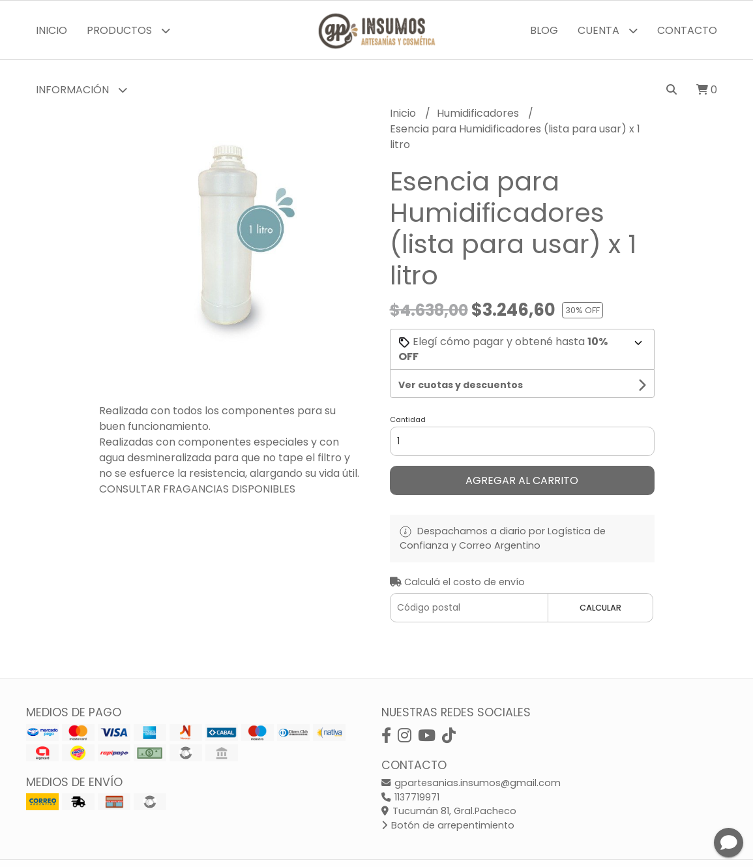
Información (81, 89)
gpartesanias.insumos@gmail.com (471, 782)
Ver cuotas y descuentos (460, 384)
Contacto (687, 30)
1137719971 (410, 797)
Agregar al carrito (521, 480)
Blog (544, 30)
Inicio (51, 30)
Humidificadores (479, 113)
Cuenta (608, 30)
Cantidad (408, 419)
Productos (128, 30)
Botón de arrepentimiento (447, 825)
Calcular (600, 607)
